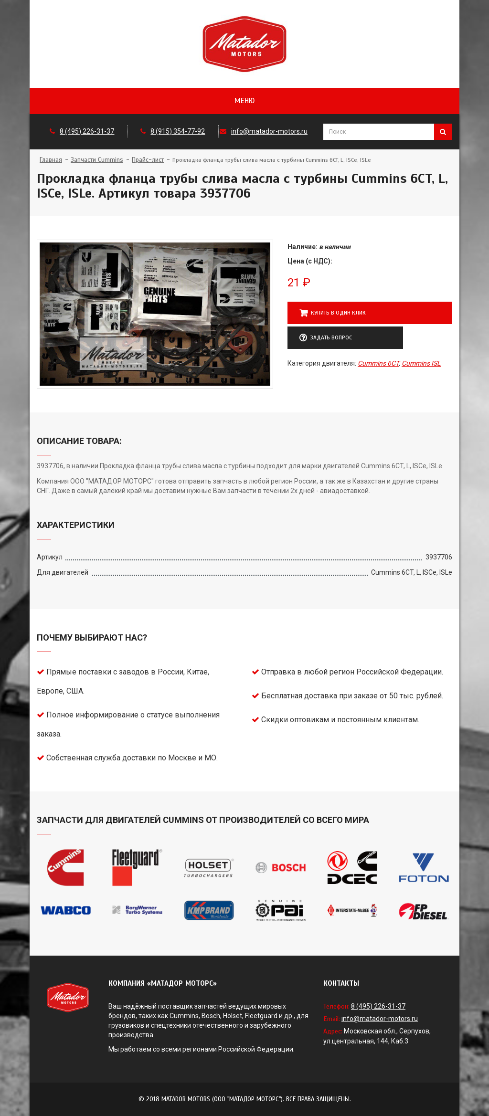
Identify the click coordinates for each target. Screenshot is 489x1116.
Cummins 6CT (378, 363)
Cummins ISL (421, 363)
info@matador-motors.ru (269, 131)
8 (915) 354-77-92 (177, 131)
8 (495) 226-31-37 (87, 131)
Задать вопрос (325, 338)
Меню (244, 100)
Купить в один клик (332, 313)
